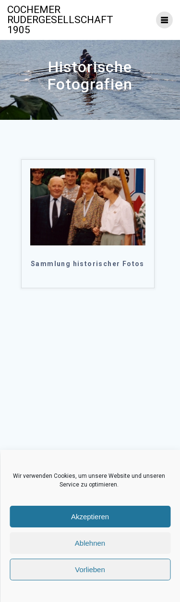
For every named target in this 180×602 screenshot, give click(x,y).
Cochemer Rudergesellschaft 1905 (60, 20)
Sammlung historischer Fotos (87, 264)
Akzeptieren (90, 516)
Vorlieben (90, 569)
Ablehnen (90, 543)
